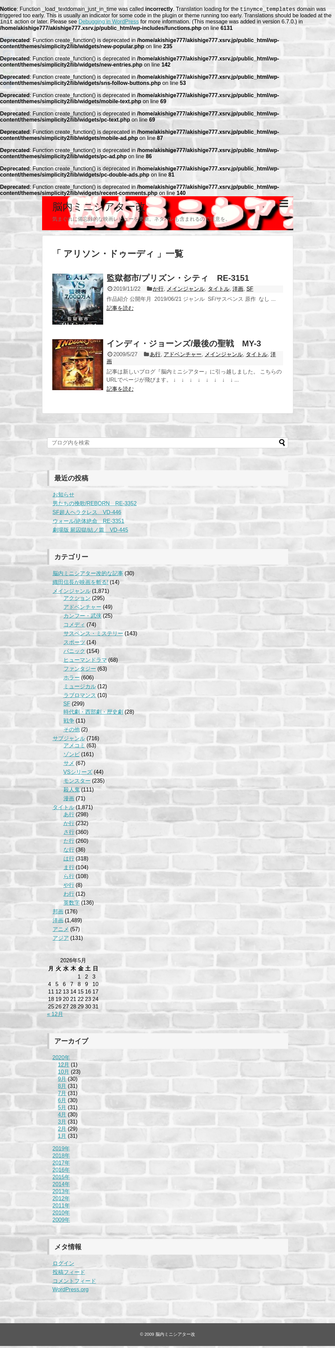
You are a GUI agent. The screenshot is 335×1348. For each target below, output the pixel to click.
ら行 (68, 878)
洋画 (237, 291)
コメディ (74, 627)
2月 (62, 1131)
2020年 (61, 1059)
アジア (61, 940)
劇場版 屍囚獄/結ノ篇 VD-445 (90, 532)
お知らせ (63, 496)
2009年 (61, 1222)
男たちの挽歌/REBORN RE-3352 (95, 505)
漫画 (68, 800)
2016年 (61, 1172)
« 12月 (55, 1016)
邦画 (58, 913)
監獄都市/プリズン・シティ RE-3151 (178, 280)
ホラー (71, 679)
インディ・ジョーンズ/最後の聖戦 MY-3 (184, 345)
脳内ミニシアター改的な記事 (88, 575)
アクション (77, 600)
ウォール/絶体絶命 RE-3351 (89, 523)
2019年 (61, 1150)
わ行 (68, 896)
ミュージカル (79, 688)
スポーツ (74, 644)
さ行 (68, 834)
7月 (62, 1095)
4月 (62, 1116)
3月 (62, 1124)
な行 (68, 852)
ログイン (63, 1265)
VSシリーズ (77, 774)
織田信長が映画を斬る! (80, 584)
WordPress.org (71, 1291)
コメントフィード (74, 1283)
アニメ (61, 931)
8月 (62, 1088)
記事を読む (120, 310)
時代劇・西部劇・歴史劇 (93, 714)
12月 (64, 1067)
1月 (62, 1138)
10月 (64, 1074)
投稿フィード (69, 1274)
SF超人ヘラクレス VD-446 (87, 514)
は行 (68, 860)
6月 (62, 1102)
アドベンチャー (183, 356)
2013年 (61, 1193)
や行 (68, 887)
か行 (158, 291)
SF (249, 291)
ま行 (68, 869)
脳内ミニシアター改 (99, 208)
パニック (74, 653)
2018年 (61, 1158)
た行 (68, 843)
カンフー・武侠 (82, 618)
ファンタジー (79, 671)
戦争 (68, 723)
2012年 (61, 1200)
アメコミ (74, 747)
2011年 (61, 1207)
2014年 (61, 1186)
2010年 (61, 1215)
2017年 (61, 1165)
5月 (62, 1109)
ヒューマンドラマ (85, 662)
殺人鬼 (71, 792)
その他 (71, 731)
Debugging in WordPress (108, 23)
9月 (62, 1081)
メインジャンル (186, 291)
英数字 (71, 905)
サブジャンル (69, 740)
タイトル (218, 291)
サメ (68, 765)
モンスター (77, 783)
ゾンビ (71, 756)
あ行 (155, 356)
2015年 (61, 1179)
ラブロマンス (79, 697)
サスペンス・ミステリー (93, 635)
